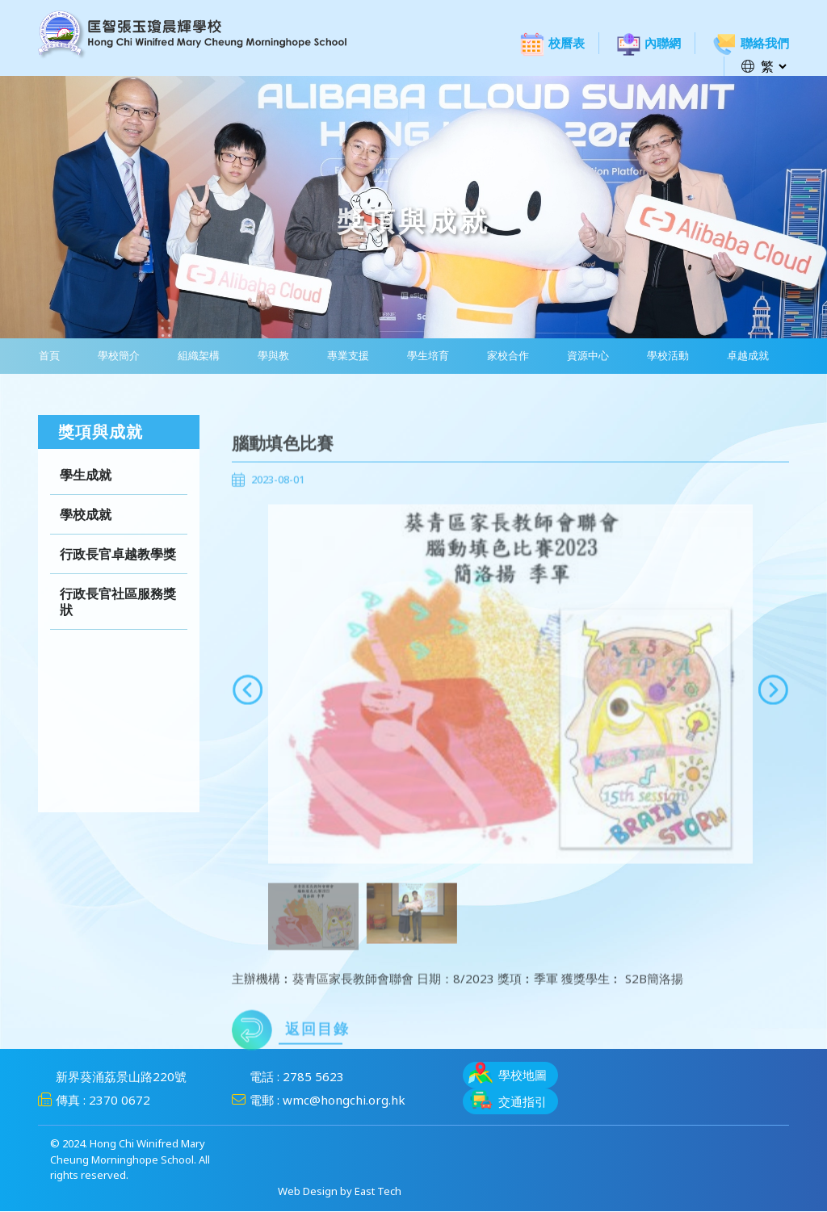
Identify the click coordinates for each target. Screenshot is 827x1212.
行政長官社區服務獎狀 (118, 617)
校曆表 (552, 43)
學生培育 (423, 356)
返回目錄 (291, 1054)
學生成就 (85, 490)
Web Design (308, 1192)
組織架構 (196, 356)
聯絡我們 (750, 43)
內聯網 (648, 43)
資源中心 (581, 356)
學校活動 (661, 356)
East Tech (378, 1192)
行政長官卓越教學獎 (118, 569)
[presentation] (247, 713)
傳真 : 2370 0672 (94, 1100)
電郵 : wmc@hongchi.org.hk (318, 1100)
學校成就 (85, 530)
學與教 (270, 356)
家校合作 (502, 356)
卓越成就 (740, 356)
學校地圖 (507, 1073)
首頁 (48, 356)
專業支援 (344, 356)
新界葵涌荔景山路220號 (112, 1077)
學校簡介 (117, 356)
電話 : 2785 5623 (288, 1077)
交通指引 (507, 1100)
